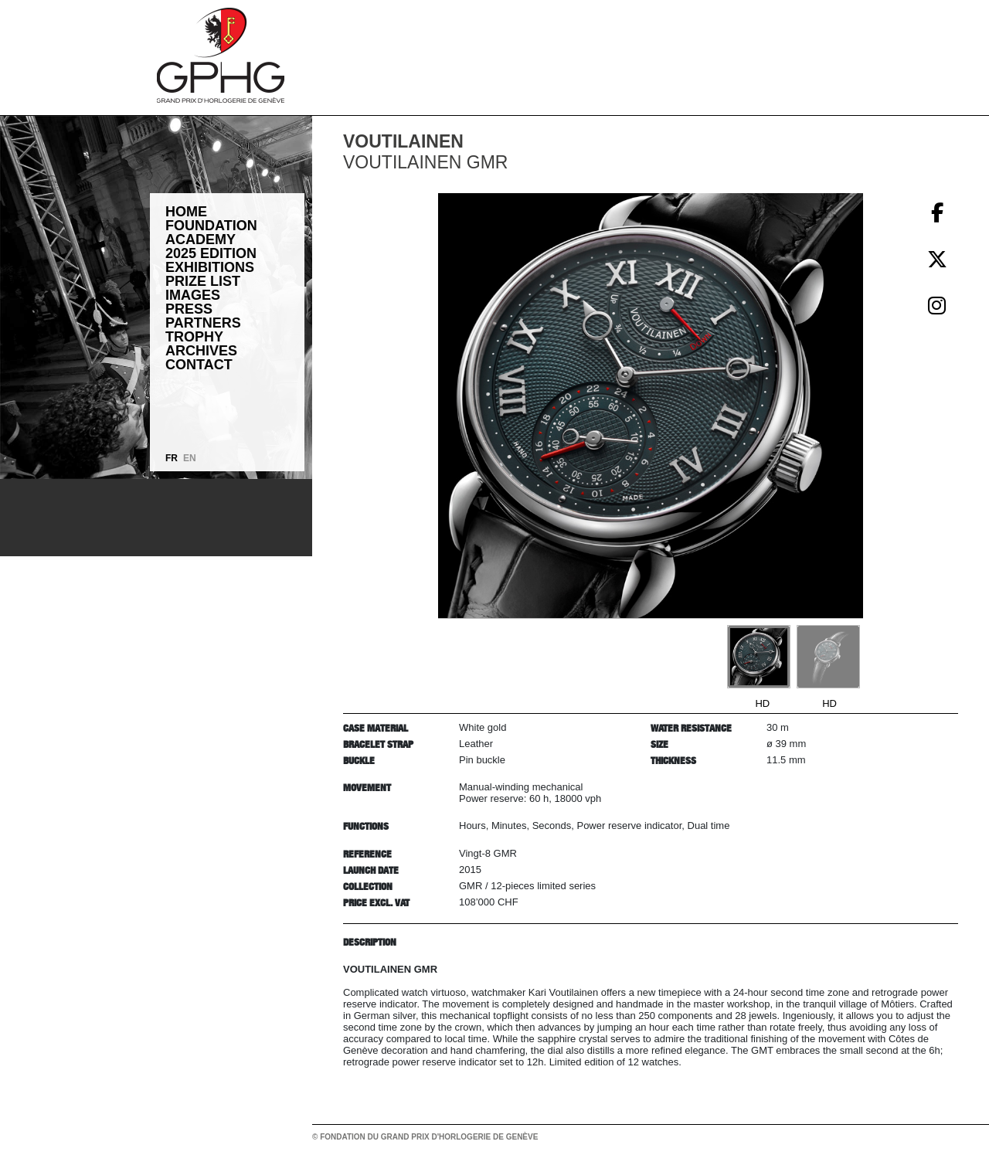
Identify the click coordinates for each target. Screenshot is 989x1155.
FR (171, 458)
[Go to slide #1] (759, 657)
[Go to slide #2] (828, 657)
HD (762, 703)
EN (189, 458)
